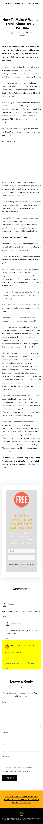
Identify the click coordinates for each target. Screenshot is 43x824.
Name (5, 733)
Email (4, 744)
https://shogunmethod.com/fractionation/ (20, 663)
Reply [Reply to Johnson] (7, 639)
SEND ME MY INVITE (21, 557)
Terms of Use (26, 819)
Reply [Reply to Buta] (4, 616)
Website (5, 756)
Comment (6, 702)
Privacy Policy (35, 819)
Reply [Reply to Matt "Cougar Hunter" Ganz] (7, 668)
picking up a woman (18, 389)
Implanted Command (17, 330)
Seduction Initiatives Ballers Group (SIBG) (21, 4)
